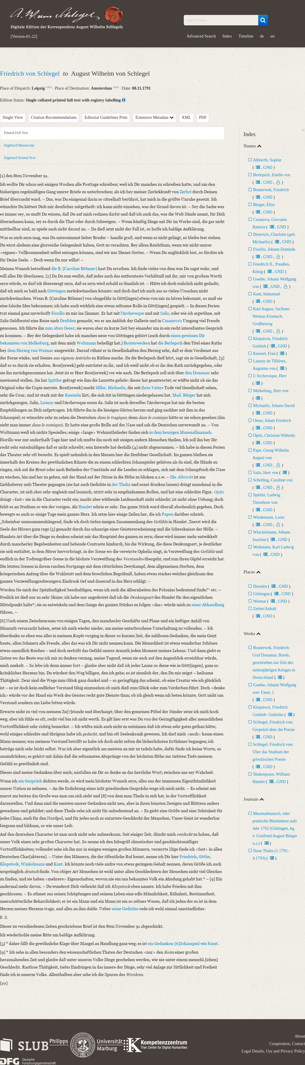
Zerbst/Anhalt (264, 608)
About (300, 1036)
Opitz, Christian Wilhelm (274, 435)
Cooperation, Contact (287, 1043)
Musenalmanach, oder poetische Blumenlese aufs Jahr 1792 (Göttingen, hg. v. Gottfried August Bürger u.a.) (275, 828)
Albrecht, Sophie (267, 160)
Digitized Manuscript (19, 145)
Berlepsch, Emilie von (271, 175)
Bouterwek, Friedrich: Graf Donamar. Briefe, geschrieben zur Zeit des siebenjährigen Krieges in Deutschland (274, 662)
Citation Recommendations (54, 117)
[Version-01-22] (24, 37)
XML (186, 117)
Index (227, 36)
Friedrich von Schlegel (30, 73)
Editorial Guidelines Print (106, 117)
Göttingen (261, 594)
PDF (203, 117)
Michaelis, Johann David (274, 405)
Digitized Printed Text (19, 158)
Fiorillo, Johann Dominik (274, 249)
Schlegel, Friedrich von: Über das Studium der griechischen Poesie (273, 752)
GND (49, 87)
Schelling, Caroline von (273, 480)
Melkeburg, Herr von (270, 391)
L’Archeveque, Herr (270, 376)
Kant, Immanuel (266, 294)
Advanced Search (201, 36)
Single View (13, 117)
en (272, 36)
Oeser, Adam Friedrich (272, 420)
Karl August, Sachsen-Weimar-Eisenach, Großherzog (272, 316)
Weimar (259, 601)
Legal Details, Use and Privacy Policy (273, 1051)
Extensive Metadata (155, 117)
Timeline (246, 36)
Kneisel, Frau (264, 353)
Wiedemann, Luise (268, 517)
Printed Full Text (16, 133)
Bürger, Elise (264, 204)
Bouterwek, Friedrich (271, 190)
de (262, 36)
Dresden (260, 586)
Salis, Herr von (265, 472)
